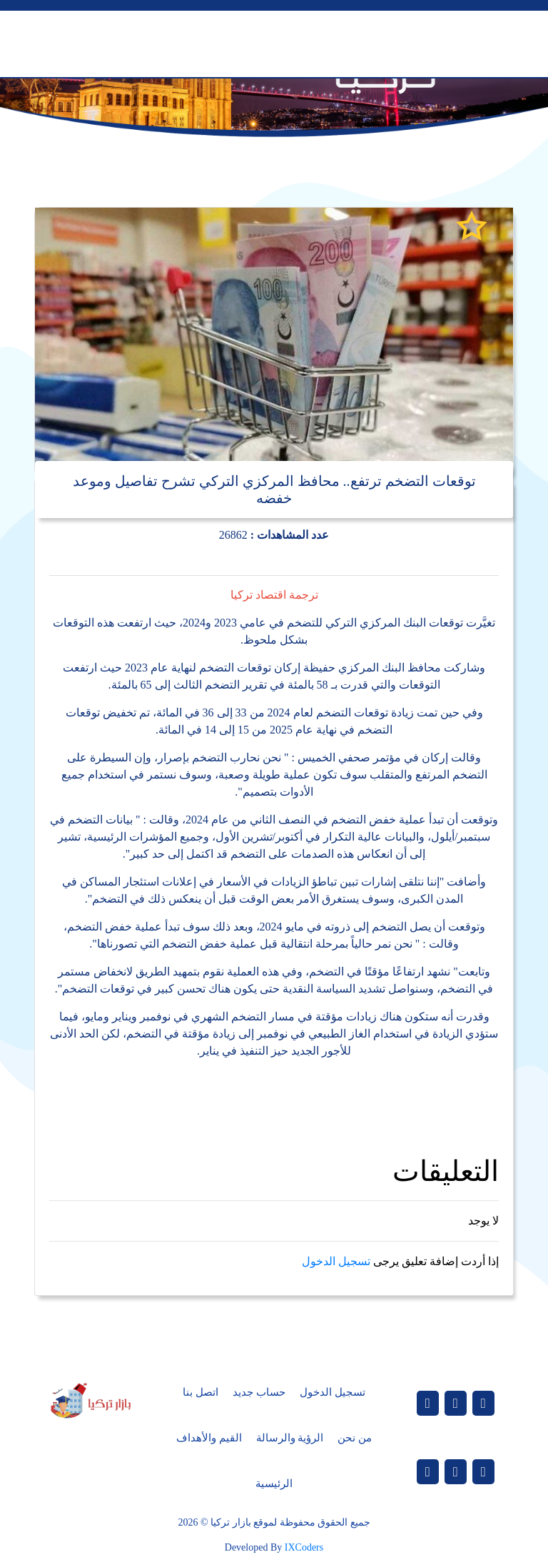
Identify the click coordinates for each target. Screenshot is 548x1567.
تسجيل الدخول (336, 1261)
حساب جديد (259, 1392)
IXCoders (304, 1547)
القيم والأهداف (209, 1438)
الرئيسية (274, 1483)
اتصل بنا (200, 1392)
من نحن (355, 1438)
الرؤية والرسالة (290, 1438)
